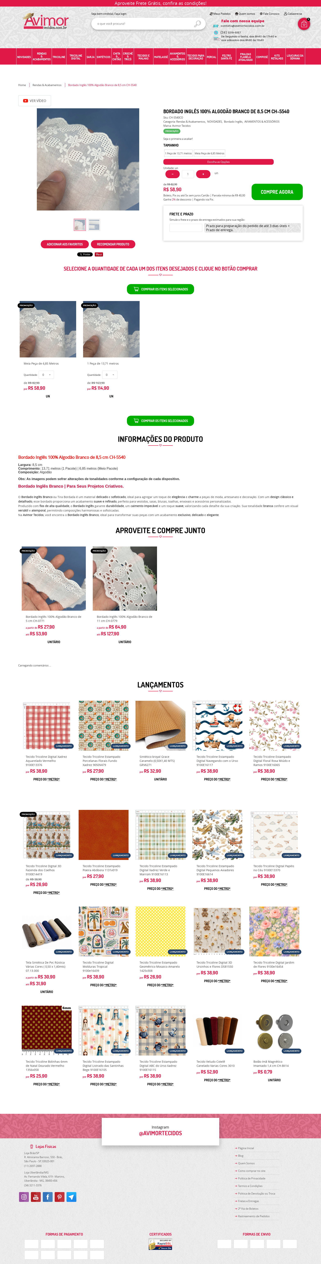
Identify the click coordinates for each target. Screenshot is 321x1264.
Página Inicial (246, 1148)
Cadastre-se (295, 14)
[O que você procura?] (197, 24)
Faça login (120, 14)
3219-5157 (230, 33)
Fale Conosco (271, 14)
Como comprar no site (251, 1171)
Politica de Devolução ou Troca (256, 1193)
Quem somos (247, 14)
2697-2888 (33, 1166)
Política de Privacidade (251, 1178)
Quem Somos (246, 1163)
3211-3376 (33, 1185)
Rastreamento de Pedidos (254, 1216)
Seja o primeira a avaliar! (178, 139)
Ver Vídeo (34, 100)
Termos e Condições (250, 1186)
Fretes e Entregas (248, 1201)
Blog (240, 1156)
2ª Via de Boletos (248, 1208)
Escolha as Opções (218, 162)
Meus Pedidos (222, 14)
